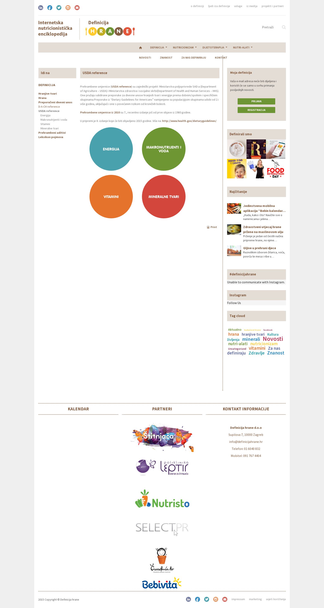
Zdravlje (256, 353)
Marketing (255, 599)
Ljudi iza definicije (219, 6)
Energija (45, 115)
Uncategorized (237, 348)
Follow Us (234, 303)
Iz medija (251, 6)
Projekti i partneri (273, 6)
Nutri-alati (144, 47)
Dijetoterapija (116, 47)
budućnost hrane (252, 330)
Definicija (60, 47)
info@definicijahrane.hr (246, 442)
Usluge (238, 6)
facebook (267, 330)
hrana (233, 334)
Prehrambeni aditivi (52, 133)
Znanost (188, 47)
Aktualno (235, 329)
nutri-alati (238, 343)
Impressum (238, 599)
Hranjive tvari (47, 93)
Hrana (42, 98)
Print (212, 227)
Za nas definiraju (216, 47)
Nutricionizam (86, 47)
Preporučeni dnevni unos (55, 102)
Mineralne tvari (49, 128)
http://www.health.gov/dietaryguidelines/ (189, 121)
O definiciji (197, 6)
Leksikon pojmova (50, 137)
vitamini (257, 348)
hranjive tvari (253, 334)
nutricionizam (264, 343)
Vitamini (45, 124)
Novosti (168, 47)
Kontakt (243, 47)
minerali (251, 339)
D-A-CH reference (49, 106)
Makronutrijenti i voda (53, 119)
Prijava (256, 101)
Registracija (256, 110)
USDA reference (49, 111)
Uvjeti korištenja (276, 599)
